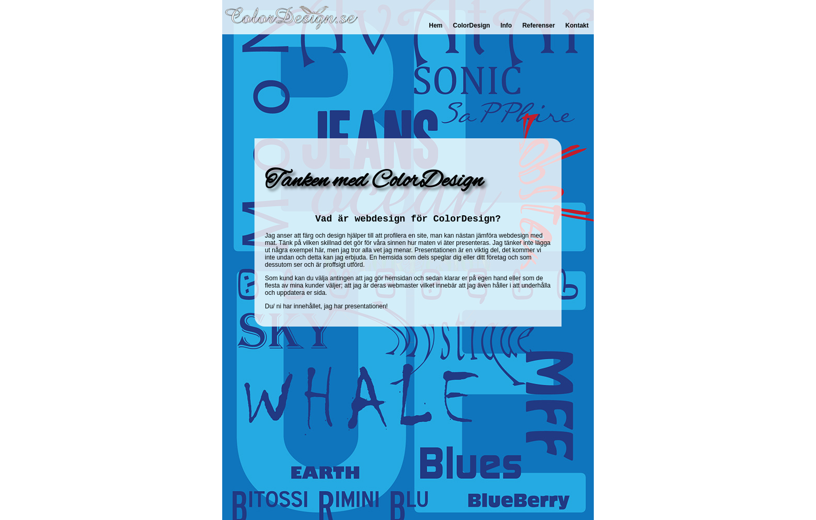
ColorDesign (471, 25)
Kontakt (577, 25)
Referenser (538, 25)
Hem (435, 25)
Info (506, 25)
